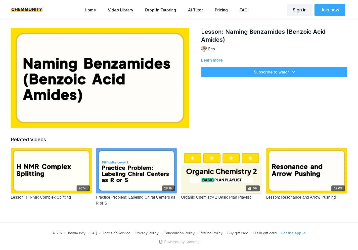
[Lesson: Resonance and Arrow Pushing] (306, 197)
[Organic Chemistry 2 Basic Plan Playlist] (221, 197)
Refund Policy (211, 233)
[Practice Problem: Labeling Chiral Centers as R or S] (136, 200)
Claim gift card (265, 233)
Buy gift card (237, 233)
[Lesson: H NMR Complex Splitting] (51, 197)
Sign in (300, 9)
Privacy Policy (147, 233)
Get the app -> (293, 233)
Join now (329, 9)
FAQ (93, 233)
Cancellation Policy (179, 233)
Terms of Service (116, 233)
